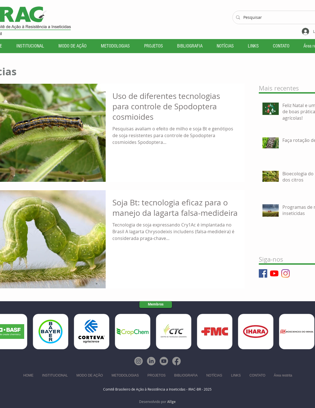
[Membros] (155, 304)
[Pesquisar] (277, 17)
